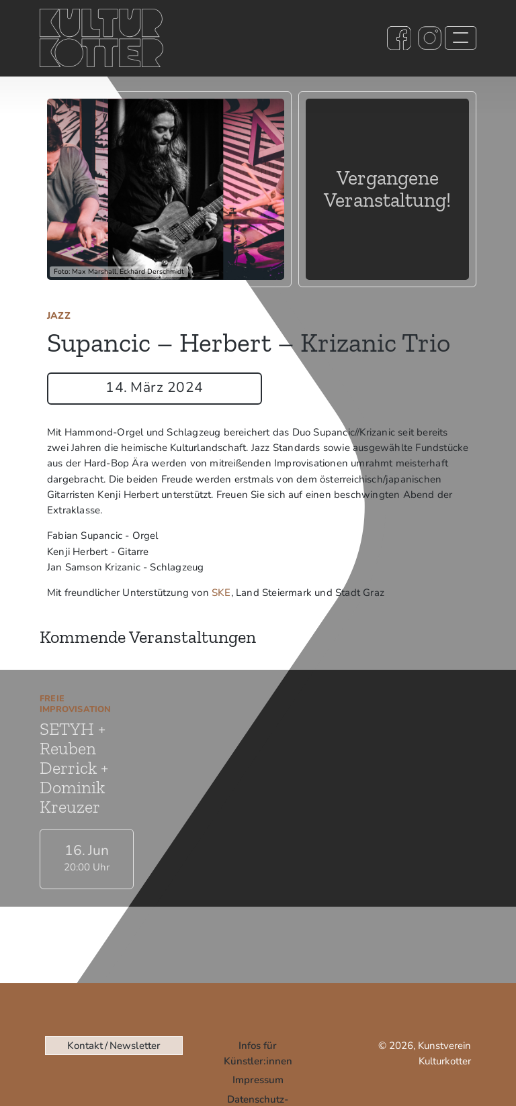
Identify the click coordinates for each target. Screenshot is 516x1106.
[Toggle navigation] (460, 38)
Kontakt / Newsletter (113, 1045)
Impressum (258, 1080)
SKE (221, 592)
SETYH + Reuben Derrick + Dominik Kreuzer (74, 767)
